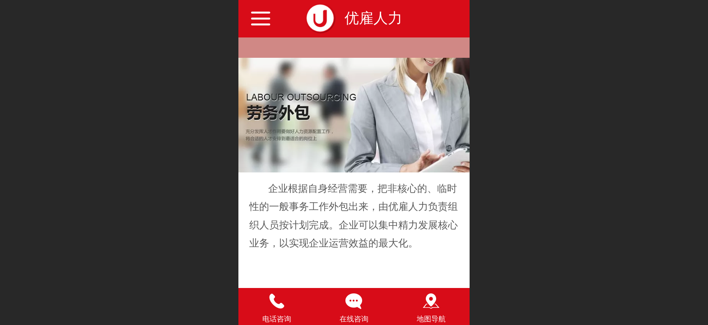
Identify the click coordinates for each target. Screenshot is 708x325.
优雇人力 (373, 18)
